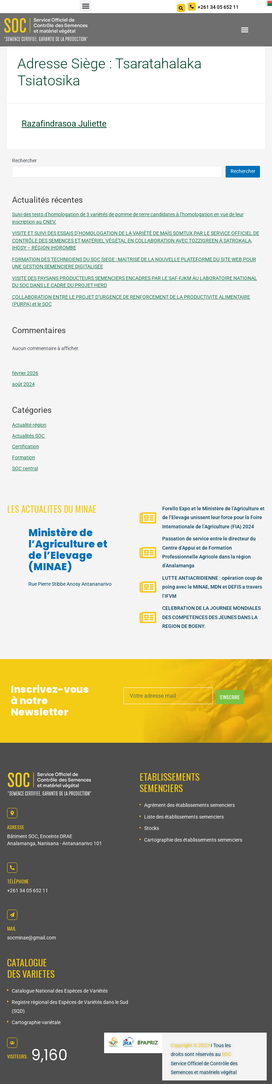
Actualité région (29, 425)
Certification (25, 446)
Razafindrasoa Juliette (64, 124)
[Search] (181, 8)
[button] (85, 6)
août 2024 (23, 384)
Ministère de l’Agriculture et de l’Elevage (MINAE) (67, 550)
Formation (23, 457)
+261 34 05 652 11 (27, 890)
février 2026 (25, 373)
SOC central (25, 468)
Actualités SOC (28, 436)
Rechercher (24, 160)
